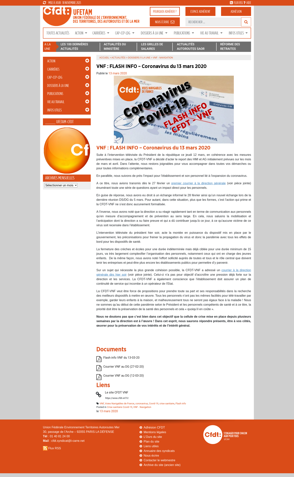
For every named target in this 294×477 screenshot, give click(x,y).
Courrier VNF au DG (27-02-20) (123, 366)
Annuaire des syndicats (159, 450)
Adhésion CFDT (154, 427)
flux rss (238, 2)
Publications (182, 33)
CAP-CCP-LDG (123, 33)
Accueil (104, 57)
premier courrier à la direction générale (198, 183)
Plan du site (151, 441)
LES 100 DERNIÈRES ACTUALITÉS (74, 47)
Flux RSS (54, 448)
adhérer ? (164, 11)
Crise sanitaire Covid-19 (119, 407)
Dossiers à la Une (152, 33)
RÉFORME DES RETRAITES (230, 47)
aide (248, 2)
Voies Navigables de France (119, 403)
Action (79, 33)
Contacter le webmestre (159, 460)
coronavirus (141, 403)
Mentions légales (155, 432)
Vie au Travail (209, 33)
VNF (102, 403)
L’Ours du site (153, 436)
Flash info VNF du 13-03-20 (121, 357)
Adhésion (236, 11)
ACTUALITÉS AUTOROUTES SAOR (191, 47)
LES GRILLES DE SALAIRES (152, 47)
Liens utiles (151, 446)
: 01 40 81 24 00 (56, 436)
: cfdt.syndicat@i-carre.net (64, 440)
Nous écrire (151, 455)
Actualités (118, 57)
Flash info (181, 403)
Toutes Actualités (57, 33)
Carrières (99, 33)
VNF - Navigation (142, 407)
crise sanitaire (166, 403)
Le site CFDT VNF (116, 392)
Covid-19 (153, 403)
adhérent (200, 11)
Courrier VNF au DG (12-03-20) (123, 375)
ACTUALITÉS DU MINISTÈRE (115, 47)
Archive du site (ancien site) (162, 465)
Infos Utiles (236, 33)
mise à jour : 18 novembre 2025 (62, 2)
